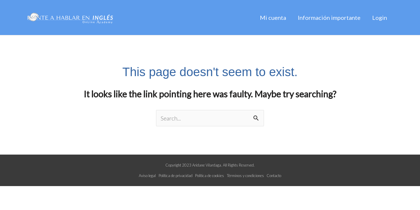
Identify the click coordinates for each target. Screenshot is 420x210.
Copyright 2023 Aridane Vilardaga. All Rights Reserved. (210, 165)
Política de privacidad (175, 175)
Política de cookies (209, 175)
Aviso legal (147, 175)
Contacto (274, 175)
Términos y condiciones (245, 175)
